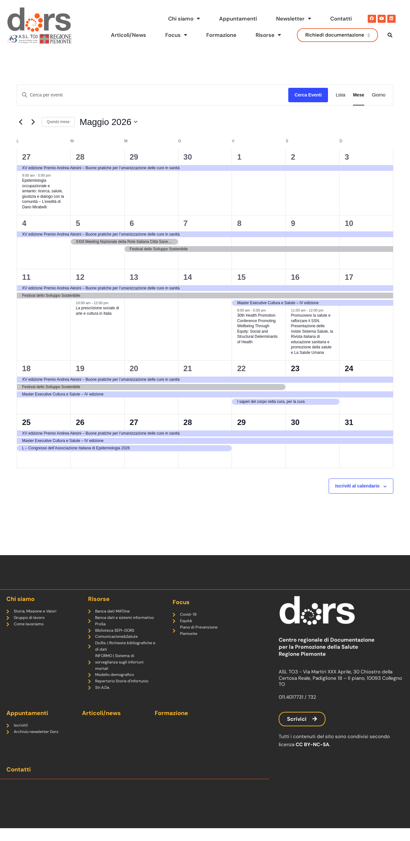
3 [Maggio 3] (347, 157)
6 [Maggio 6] (132, 223)
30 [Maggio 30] (295, 422)
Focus (171, 35)
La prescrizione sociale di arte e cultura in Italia (97, 311)
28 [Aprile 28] (80, 157)
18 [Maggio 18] (26, 368)
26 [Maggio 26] (80, 422)
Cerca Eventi (308, 94)
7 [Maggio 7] (186, 223)
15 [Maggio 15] (241, 277)
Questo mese (58, 122)
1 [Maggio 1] (239, 157)
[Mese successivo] (33, 122)
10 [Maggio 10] (349, 223)
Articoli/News (121, 35)
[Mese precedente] (20, 122)
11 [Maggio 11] (26, 277)
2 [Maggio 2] (293, 157)
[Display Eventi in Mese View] (358, 95)
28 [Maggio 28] (188, 422)
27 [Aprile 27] (26, 157)
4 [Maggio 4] (24, 223)
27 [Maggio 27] (134, 422)
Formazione (218, 35)
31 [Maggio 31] (349, 422)
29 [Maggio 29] (241, 422)
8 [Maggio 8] (239, 223)
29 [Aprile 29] (134, 157)
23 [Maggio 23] (295, 368)
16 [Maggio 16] (295, 277)
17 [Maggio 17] (349, 277)
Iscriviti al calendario (357, 486)
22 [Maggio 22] (241, 368)
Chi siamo (179, 19)
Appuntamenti (235, 18)
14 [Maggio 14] (188, 277)
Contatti (340, 18)
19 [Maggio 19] (80, 368)
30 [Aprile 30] (188, 157)
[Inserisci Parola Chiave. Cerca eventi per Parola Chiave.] (152, 95)
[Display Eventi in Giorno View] (378, 95)
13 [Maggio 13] (134, 277)
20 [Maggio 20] (134, 368)
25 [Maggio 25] (26, 422)
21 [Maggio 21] (188, 368)
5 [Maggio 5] (78, 223)
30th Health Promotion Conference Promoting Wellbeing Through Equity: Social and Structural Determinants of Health (257, 328)
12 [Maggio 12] (80, 277)
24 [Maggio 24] (349, 368)
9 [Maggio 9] (293, 223)
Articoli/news (102, 724)
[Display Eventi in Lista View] (340, 95)
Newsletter (292, 19)
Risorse (266, 35)
